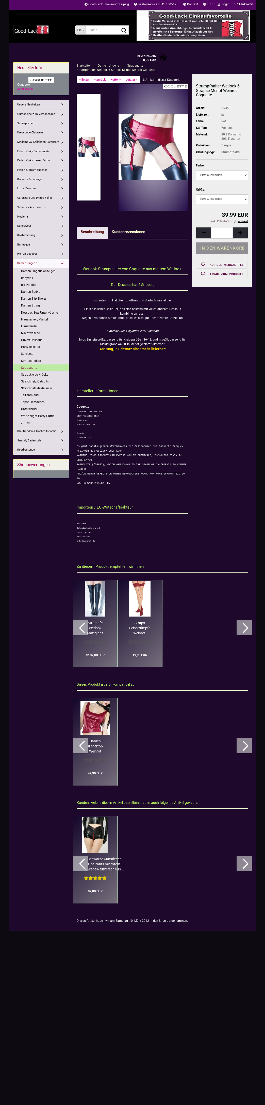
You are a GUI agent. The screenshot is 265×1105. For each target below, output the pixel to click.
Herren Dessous (27, 253)
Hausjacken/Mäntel (34, 319)
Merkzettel (244, 4)
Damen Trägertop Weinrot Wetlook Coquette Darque (95, 746)
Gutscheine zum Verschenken (36, 114)
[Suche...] (80, 30)
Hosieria (22, 216)
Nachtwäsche (30, 333)
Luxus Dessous (26, 188)
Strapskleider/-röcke (34, 374)
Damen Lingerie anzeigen (38, 271)
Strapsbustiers (31, 361)
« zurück (100, 79)
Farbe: (200, 165)
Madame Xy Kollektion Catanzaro (38, 142)
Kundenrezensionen (128, 231)
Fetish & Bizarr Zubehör (32, 170)
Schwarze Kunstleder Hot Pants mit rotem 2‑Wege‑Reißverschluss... (104, 864)
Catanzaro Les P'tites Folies (35, 197)
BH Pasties (28, 285)
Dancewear (24, 225)
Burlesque (23, 244)
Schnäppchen (25, 123)
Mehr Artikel (25, 89)
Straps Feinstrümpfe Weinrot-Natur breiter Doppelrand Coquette (139, 628)
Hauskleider (29, 326)
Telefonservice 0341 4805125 (156, 4)
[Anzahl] (222, 233)
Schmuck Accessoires (31, 207)
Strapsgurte (29, 368)
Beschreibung (92, 231)
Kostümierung (26, 235)
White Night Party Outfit (37, 416)
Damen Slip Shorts (33, 298)
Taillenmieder (30, 395)
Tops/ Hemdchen (33, 402)
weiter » (115, 79)
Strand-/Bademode (29, 440)
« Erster (84, 79)
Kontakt (190, 4)
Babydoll (27, 278)
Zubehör (26, 423)
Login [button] (223, 4)
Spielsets (27, 354)
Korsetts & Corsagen (30, 179)
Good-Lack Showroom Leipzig (107, 4)
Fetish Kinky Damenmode (33, 151)
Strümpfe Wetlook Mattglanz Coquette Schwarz (95, 628)
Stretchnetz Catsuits (35, 381)
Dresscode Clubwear (30, 132)
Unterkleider (29, 409)
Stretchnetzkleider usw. (36, 388)
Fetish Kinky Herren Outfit (33, 160)
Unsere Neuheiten (28, 104)
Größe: (200, 189)
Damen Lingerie (27, 263)
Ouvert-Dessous (31, 340)
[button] (208, 5)
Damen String (30, 305)
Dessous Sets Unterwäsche (39, 312)
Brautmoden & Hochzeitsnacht (36, 431)
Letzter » (131, 79)
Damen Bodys (30, 292)
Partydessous (30, 347)
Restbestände (26, 449)
